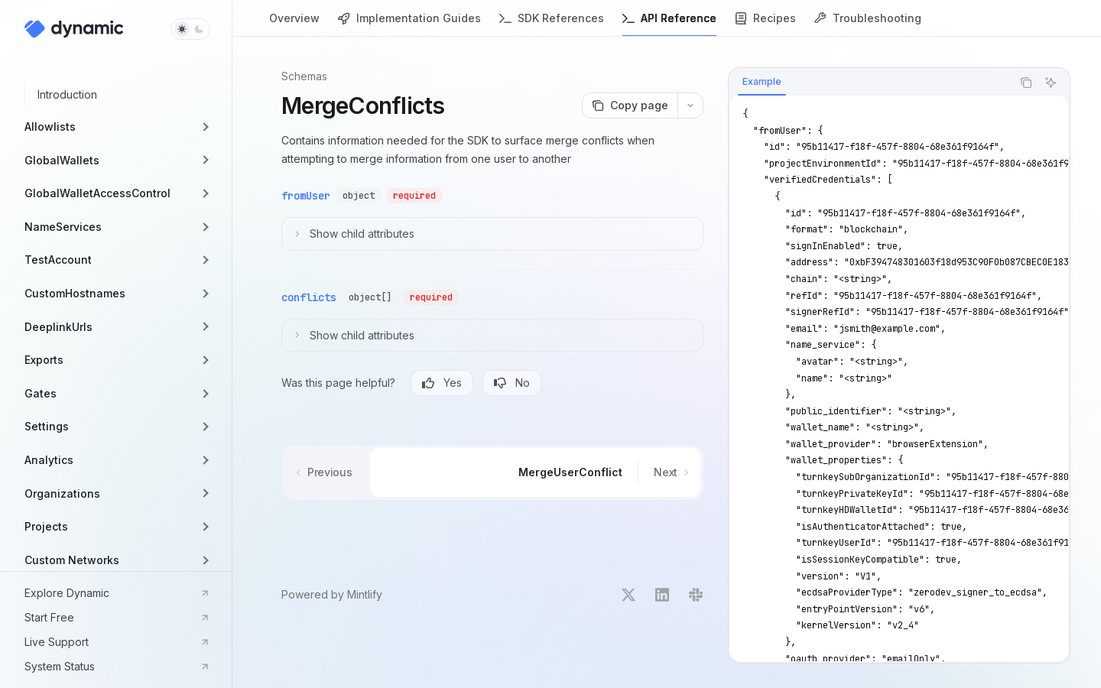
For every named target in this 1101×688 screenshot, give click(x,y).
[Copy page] (629, 105)
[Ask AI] (1050, 82)
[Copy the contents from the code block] (1026, 82)
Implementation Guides (409, 24)
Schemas (304, 76)
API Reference (669, 24)
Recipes (765, 24)
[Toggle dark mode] (190, 29)
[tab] (762, 82)
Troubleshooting (867, 24)
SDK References (551, 24)
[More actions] (690, 105)
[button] (115, 127)
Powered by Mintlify (331, 594)
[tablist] (870, 83)
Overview (294, 24)
